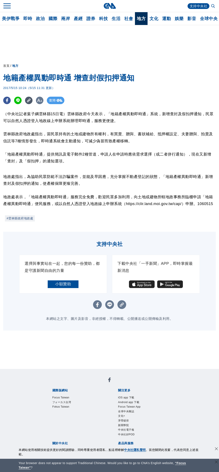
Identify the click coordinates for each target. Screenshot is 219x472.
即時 (27, 18)
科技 (103, 18)
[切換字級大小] (39, 100)
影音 (191, 18)
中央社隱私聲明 (135, 450)
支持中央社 (198, 6)
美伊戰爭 (10, 18)
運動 (166, 18)
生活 (116, 18)
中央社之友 (153, 430)
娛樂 (179, 18)
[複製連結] (29, 100)
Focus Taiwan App (115, 395)
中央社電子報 (79, 401)
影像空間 (83, 430)
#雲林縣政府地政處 (20, 218)
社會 (128, 18)
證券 (90, 18)
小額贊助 (63, 284)
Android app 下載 (83, 395)
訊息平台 (99, 430)
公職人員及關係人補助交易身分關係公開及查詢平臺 (124, 441)
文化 (153, 18)
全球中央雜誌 (143, 395)
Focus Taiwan (56, 384)
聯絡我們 (60, 418)
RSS (167, 430)
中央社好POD (103, 401)
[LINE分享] (18, 100)
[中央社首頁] (109, 6)
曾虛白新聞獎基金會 (62, 441)
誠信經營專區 (151, 413)
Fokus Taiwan (108, 384)
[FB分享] (7, 100)
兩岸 (65, 18)
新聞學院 (60, 401)
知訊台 (137, 430)
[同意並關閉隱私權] (216, 449)
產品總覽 (52, 430)
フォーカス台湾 (82, 384)
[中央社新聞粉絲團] (45, 372)
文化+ (160, 395)
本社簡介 (52, 413)
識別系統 (67, 413)
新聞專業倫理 (127, 413)
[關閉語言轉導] (216, 462)
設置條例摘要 (103, 413)
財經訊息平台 (119, 430)
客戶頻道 (67, 430)
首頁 (6, 65)
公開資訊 (83, 413)
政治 (40, 18)
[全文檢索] (213, 6)
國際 (53, 18)
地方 (141, 18)
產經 (78, 18)
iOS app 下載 (56, 395)
